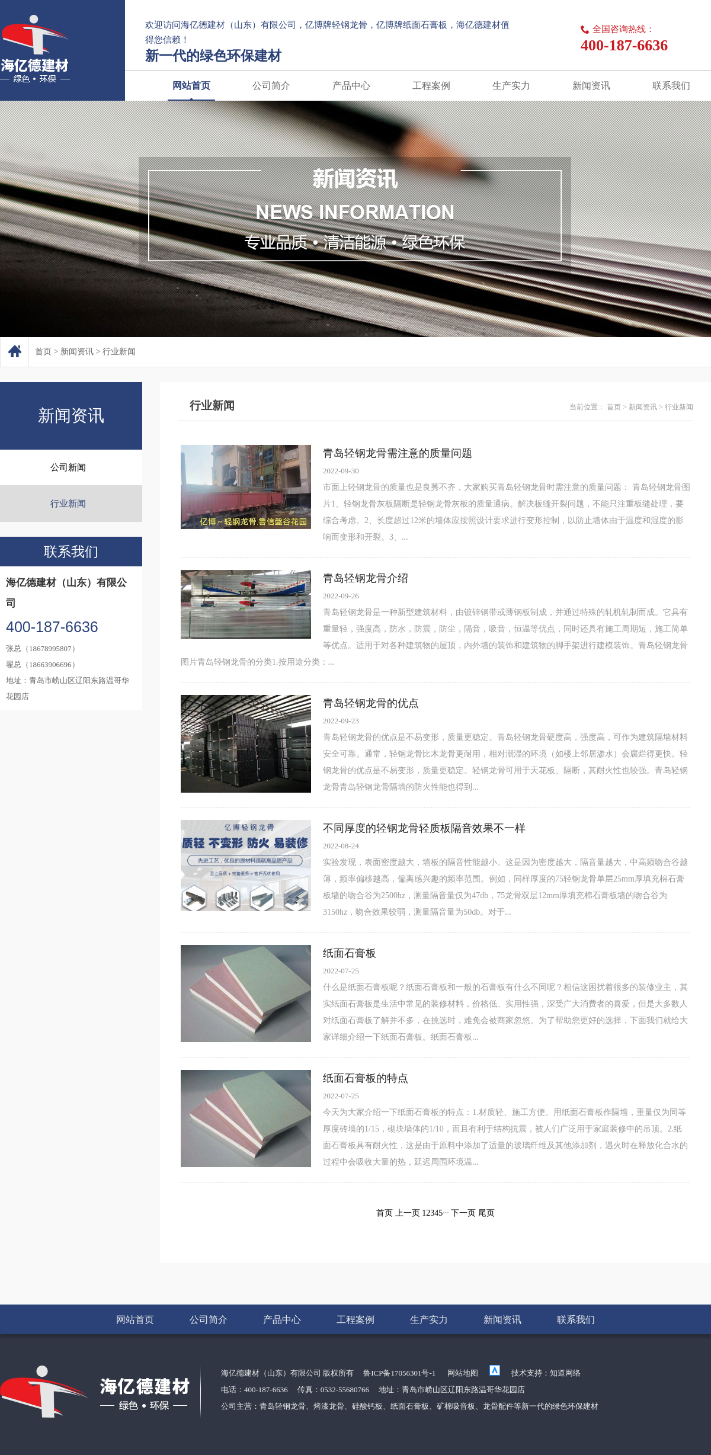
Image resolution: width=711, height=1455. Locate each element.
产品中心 (351, 86)
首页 (43, 351)
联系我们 (671, 86)
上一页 (407, 1213)
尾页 (486, 1213)
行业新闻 (119, 351)
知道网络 (565, 1373)
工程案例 (431, 86)
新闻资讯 (591, 86)
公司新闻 (68, 467)
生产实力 (511, 86)
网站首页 (191, 86)
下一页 (463, 1213)
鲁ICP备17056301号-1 (399, 1373)
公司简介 (271, 86)
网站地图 (462, 1373)
